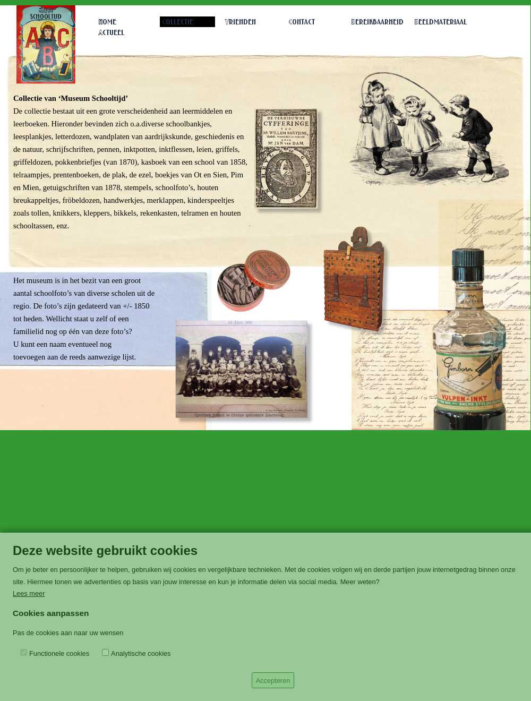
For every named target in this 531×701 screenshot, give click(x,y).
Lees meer (29, 593)
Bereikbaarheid (378, 23)
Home (107, 23)
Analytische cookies (140, 653)
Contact (301, 23)
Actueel (111, 33)
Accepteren (273, 681)
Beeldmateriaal (441, 23)
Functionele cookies (59, 653)
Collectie (177, 23)
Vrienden (240, 23)
